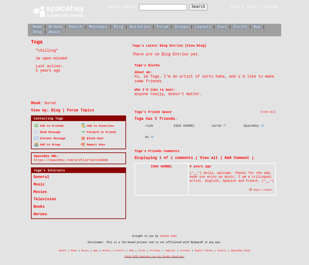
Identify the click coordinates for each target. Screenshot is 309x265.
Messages (98, 26)
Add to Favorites (97, 125)
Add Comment (237, 157)
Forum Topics (80, 110)
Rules (85, 250)
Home (37, 26)
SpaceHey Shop (240, 250)
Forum (162, 26)
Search (204, 7)
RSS (131, 250)
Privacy (155, 250)
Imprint (170, 250)
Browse (55, 26)
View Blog (196, 45)
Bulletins (140, 26)
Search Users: (116, 7)
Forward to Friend (98, 131)
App (257, 26)
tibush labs (168, 235)
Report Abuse (204, 250)
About (54, 31)
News (74, 250)
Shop (37, 31)
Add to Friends (49, 125)
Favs (222, 26)
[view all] (268, 111)
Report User (93, 144)
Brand (106, 250)
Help (235, 6)
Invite (240, 26)
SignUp (271, 6)
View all (209, 157)
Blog (118, 26)
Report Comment (261, 189)
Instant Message (49, 137)
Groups (181, 26)
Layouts (203, 26)
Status (221, 250)
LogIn (252, 6)
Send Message (47, 131)
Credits (119, 250)
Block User (92, 137)
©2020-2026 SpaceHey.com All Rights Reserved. (154, 255)
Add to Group (47, 144)
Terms (142, 250)
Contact (185, 250)
